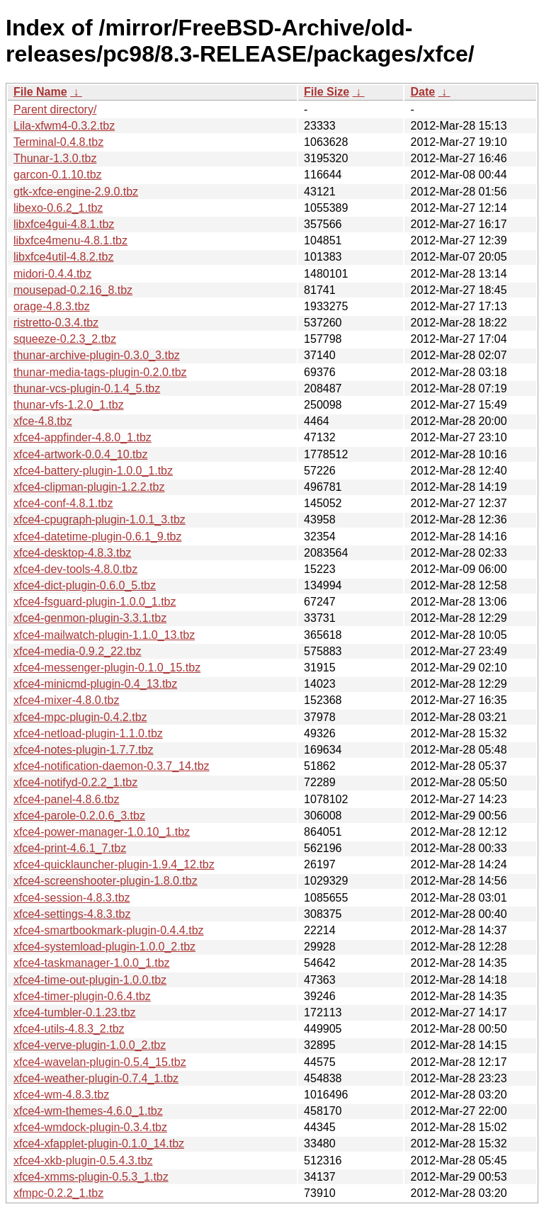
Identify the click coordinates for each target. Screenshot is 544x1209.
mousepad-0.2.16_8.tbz (72, 290)
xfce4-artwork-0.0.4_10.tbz (80, 454)
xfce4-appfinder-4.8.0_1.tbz (82, 437)
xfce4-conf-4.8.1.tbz (63, 503)
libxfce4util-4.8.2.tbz (63, 257)
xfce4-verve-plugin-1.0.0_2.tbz (89, 1045)
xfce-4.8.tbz (42, 421)
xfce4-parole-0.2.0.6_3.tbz (79, 816)
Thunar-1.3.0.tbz (54, 158)
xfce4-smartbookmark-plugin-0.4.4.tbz (108, 930)
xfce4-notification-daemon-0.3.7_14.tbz (111, 766)
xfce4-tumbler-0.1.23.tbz (74, 1012)
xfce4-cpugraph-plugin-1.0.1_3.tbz (99, 519)
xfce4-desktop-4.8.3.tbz (72, 553)
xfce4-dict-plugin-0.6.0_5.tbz (84, 585)
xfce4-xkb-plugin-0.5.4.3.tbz (83, 1160)
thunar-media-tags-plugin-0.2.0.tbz (100, 372)
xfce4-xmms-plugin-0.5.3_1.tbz (91, 1177)
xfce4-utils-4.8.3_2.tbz (69, 1029)
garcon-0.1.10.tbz (57, 175)
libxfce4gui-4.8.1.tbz (63, 224)
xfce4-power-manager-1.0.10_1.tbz (101, 832)
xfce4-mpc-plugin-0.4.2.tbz (80, 717)
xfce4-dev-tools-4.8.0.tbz (75, 569)
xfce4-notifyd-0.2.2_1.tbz (75, 782)
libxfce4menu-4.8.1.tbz (70, 240)
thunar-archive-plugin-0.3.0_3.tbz (96, 355)
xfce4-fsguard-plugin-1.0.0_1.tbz (94, 602)
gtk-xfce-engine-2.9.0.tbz (75, 192)
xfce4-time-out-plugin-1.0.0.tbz (89, 980)
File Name (40, 92)
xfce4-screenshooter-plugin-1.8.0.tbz (105, 881)
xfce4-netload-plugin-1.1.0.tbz (88, 733)
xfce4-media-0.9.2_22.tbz (77, 651)
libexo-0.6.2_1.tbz (58, 208)
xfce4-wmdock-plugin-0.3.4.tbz (90, 1127)
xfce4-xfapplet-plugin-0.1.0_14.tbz (98, 1143)
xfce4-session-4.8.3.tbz (71, 898)
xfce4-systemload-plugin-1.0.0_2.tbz (104, 947)
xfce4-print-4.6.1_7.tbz (69, 848)
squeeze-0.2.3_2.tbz (64, 339)
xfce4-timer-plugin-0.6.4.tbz (82, 996)
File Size (326, 92)
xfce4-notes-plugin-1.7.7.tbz (83, 750)
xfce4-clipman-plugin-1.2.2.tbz (88, 487)
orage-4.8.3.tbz (51, 306)
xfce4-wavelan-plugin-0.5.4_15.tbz (99, 1062)
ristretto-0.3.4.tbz (55, 323)
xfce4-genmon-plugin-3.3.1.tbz (89, 618)
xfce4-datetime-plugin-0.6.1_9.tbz (97, 536)
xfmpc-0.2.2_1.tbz (58, 1193)
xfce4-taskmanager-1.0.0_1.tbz (91, 963)
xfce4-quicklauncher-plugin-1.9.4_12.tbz (114, 864)
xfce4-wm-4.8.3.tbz (61, 1095)
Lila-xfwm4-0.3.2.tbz (64, 126)
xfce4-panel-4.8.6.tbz (66, 799)
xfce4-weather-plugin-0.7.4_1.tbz (95, 1078)
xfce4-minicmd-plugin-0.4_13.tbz (95, 684)
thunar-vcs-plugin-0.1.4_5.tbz (86, 388)
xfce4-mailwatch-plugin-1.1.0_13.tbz (104, 635)
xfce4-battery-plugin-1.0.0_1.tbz (93, 471)
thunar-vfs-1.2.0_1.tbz (68, 405)
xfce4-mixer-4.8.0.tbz (66, 700)
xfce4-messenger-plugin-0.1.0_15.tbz (106, 668)
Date (422, 92)
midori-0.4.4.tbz (52, 274)
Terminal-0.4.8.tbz (58, 142)
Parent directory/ (54, 109)
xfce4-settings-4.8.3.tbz (71, 914)
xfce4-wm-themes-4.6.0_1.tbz (88, 1111)
